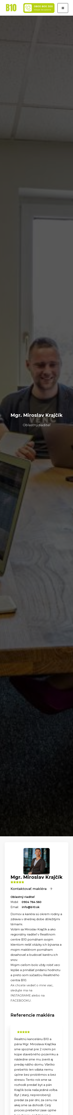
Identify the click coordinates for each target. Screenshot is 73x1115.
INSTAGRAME (21, 995)
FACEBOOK (19, 1000)
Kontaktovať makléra (32, 889)
